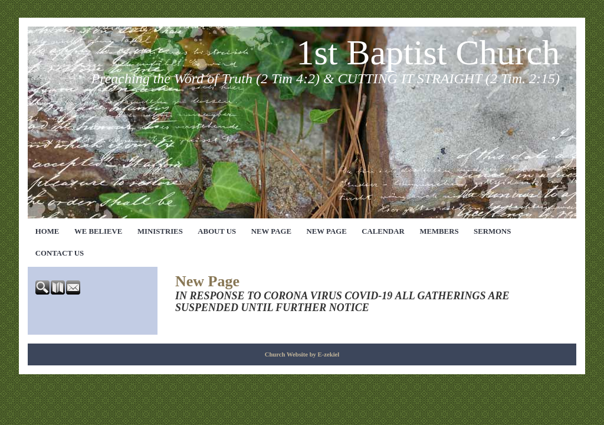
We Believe (98, 231)
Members (438, 231)
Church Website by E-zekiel (302, 354)
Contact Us (59, 253)
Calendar (383, 231)
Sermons (492, 231)
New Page (271, 231)
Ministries (160, 231)
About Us (217, 231)
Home (47, 231)
